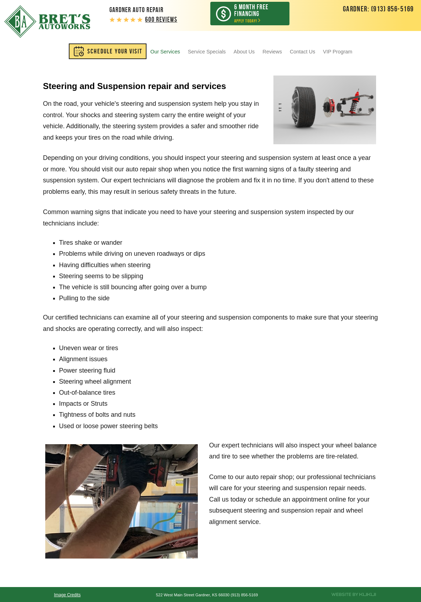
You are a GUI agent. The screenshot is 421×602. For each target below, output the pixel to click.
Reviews (272, 52)
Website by (353, 594)
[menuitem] (108, 51)
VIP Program (337, 52)
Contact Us (302, 52)
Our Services (165, 52)
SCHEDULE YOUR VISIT (114, 51)
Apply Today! (255, 13)
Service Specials (207, 52)
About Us (244, 52)
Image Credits (67, 594)
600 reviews (161, 19)
